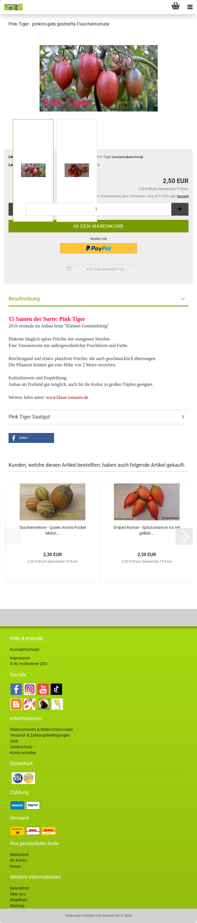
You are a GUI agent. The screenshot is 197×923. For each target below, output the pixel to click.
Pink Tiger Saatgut (29, 417)
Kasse (15, 866)
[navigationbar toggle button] (190, 7)
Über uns (18, 894)
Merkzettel (19, 854)
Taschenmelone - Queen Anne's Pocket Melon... (52, 530)
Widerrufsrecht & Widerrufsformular (41, 729)
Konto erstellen (23, 752)
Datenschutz (21, 747)
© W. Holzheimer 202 (28, 663)
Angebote (18, 899)
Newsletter (19, 888)
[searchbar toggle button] (161, 7)
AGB (14, 741)
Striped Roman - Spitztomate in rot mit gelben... (146, 530)
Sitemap (17, 905)
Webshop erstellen (80, 915)
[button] (31, 438)
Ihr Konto (18, 860)
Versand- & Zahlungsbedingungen (40, 735)
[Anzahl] (98, 209)
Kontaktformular (25, 649)
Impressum (20, 658)
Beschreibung (24, 299)
